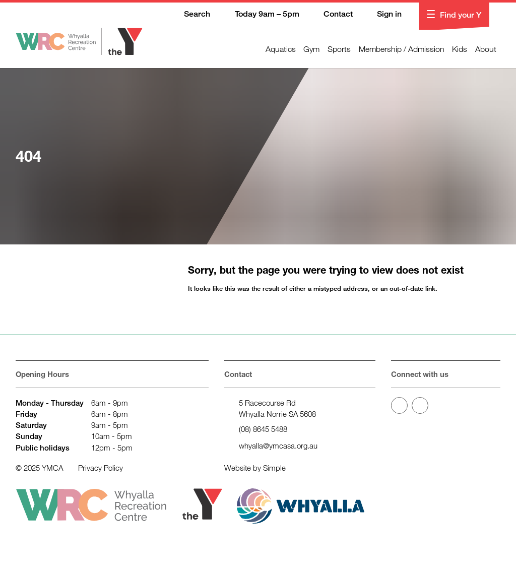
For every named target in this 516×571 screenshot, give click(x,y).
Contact (331, 15)
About (485, 48)
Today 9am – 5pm (260, 15)
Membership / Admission (401, 48)
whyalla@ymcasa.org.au (278, 445)
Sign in (383, 15)
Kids (459, 48)
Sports (339, 48)
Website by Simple (255, 467)
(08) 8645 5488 (263, 428)
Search (190, 15)
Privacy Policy (100, 467)
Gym (311, 48)
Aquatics (281, 48)
